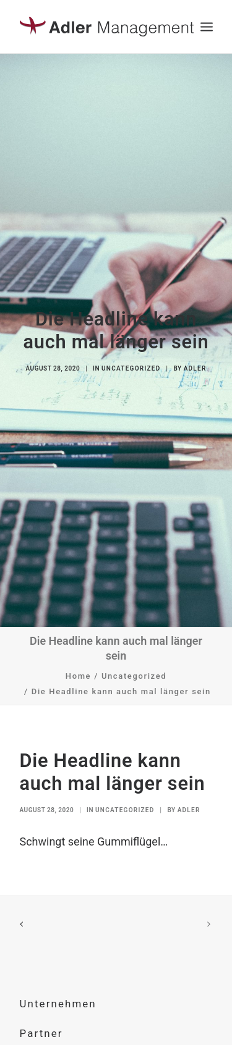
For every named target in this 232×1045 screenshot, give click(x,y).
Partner (41, 1018)
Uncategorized (130, 361)
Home (78, 661)
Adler (195, 361)
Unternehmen (58, 989)
